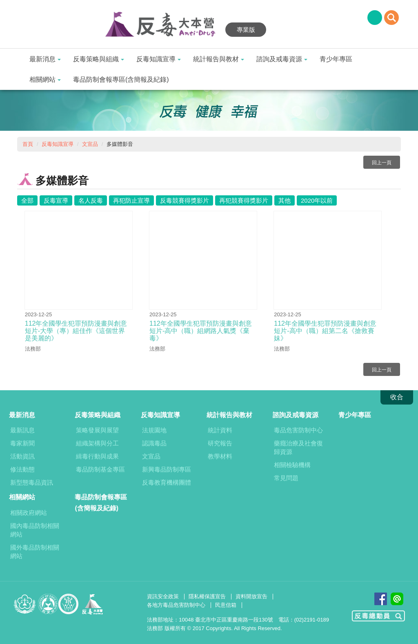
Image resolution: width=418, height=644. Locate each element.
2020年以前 (317, 200)
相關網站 (45, 79)
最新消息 (45, 59)
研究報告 (220, 443)
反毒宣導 (56, 200)
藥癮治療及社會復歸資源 (298, 447)
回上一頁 (381, 162)
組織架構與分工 (97, 443)
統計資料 (220, 430)
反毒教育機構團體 (166, 482)
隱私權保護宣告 (207, 596)
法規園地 (154, 430)
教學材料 (220, 456)
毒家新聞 (22, 443)
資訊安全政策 (163, 596)
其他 (284, 200)
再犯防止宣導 (131, 200)
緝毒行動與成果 (97, 456)
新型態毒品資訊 (31, 482)
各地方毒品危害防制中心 (176, 605)
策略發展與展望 (97, 430)
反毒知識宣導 (158, 59)
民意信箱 (225, 605)
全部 (27, 200)
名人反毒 (90, 200)
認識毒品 (154, 443)
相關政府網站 (28, 512)
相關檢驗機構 (292, 464)
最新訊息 (22, 430)
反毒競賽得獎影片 (184, 200)
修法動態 (22, 469)
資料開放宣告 (251, 596)
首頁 (27, 144)
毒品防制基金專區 (100, 469)
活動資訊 (22, 456)
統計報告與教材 (218, 59)
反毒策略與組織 (98, 59)
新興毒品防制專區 (166, 469)
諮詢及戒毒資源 (281, 59)
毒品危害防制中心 (298, 430)
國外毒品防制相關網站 (34, 551)
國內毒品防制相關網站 (34, 530)
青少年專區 (336, 59)
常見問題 (286, 477)
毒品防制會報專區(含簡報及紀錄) (121, 79)
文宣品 (90, 144)
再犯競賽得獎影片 (243, 200)
